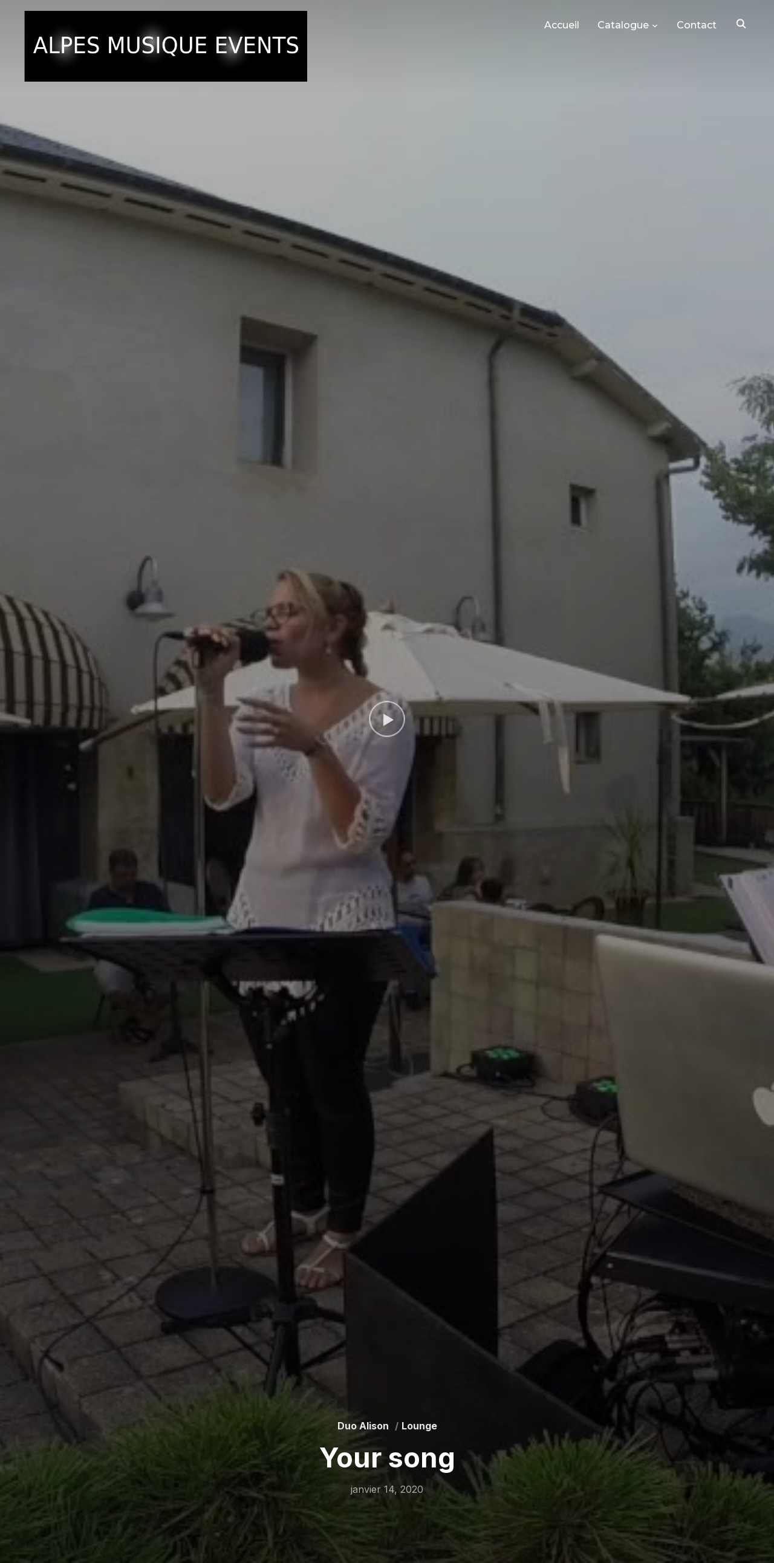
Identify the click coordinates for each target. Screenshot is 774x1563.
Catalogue (623, 25)
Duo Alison (363, 1426)
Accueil (561, 25)
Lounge (419, 1426)
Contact (697, 25)
